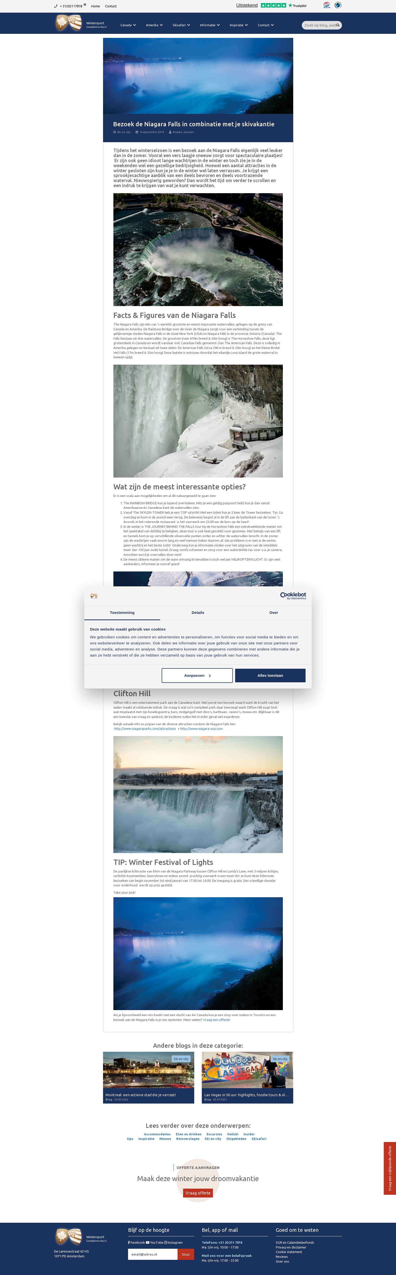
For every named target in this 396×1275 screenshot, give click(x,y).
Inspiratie (236, 25)
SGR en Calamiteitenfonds (295, 1242)
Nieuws (165, 1138)
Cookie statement (289, 1252)
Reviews (282, 1256)
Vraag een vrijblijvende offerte (389, 1168)
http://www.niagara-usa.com (201, 728)
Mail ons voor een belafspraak (227, 1255)
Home (95, 6)
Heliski (232, 1134)
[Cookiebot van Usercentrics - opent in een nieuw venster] (284, 596)
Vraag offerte (198, 1193)
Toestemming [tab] (122, 612)
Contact (111, 6)
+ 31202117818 (71, 6)
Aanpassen (197, 675)
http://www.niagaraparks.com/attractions (145, 728)
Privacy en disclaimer (291, 1247)
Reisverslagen (188, 1138)
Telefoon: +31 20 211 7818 (222, 1242)
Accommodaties (157, 1134)
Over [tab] (273, 612)
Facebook (137, 1242)
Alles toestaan (270, 675)
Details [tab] (198, 612)
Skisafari (179, 25)
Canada (126, 25)
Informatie (207, 25)
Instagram (173, 1242)
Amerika (152, 25)
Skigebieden (236, 1138)
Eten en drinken (189, 1134)
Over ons (282, 1261)
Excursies (214, 1134)
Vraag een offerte (216, 1019)
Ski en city (122, 132)
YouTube (155, 1242)
